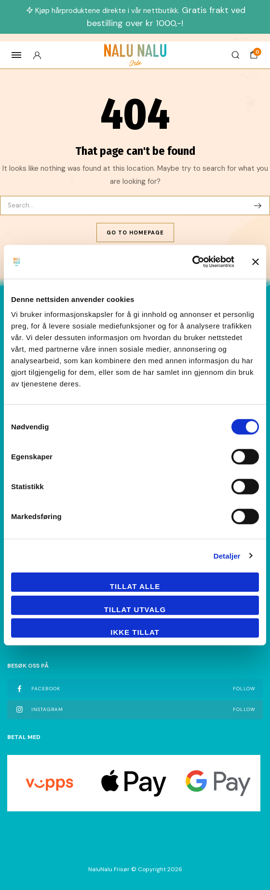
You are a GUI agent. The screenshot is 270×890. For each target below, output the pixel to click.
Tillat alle (135, 586)
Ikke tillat (135, 632)
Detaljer (227, 555)
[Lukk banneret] (255, 261)
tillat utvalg (135, 609)
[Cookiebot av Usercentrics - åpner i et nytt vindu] (192, 262)
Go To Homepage (135, 232)
